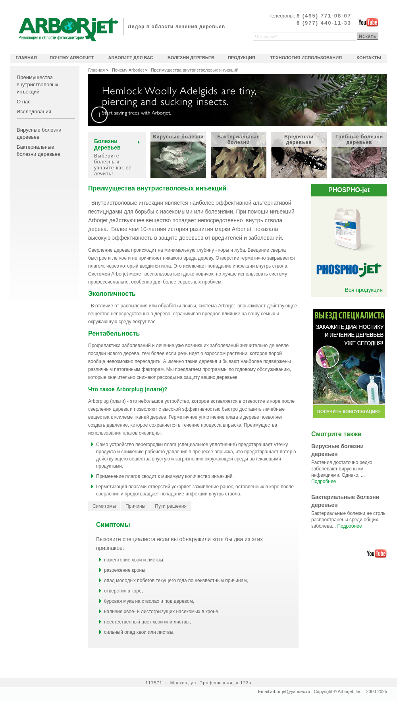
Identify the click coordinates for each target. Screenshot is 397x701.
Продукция (241, 57)
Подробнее (323, 481)
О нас (24, 102)
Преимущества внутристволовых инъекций (37, 84)
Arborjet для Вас (130, 57)
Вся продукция (364, 290)
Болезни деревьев (191, 57)
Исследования (34, 112)
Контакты (369, 57)
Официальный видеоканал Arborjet (368, 22)
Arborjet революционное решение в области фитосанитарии (69, 29)
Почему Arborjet (128, 70)
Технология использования (306, 57)
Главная (96, 70)
